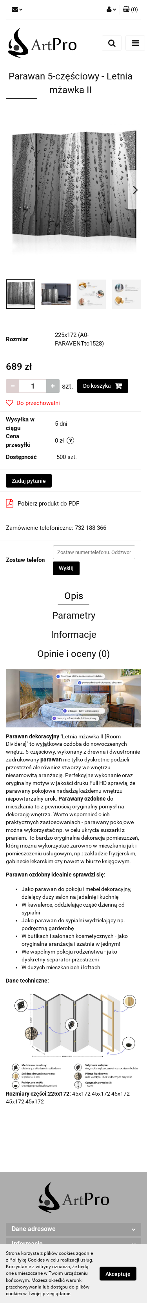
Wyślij (66, 568)
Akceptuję (118, 1274)
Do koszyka (102, 386)
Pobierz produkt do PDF (42, 503)
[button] (130, 10)
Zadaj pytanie (29, 481)
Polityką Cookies (27, 1260)
